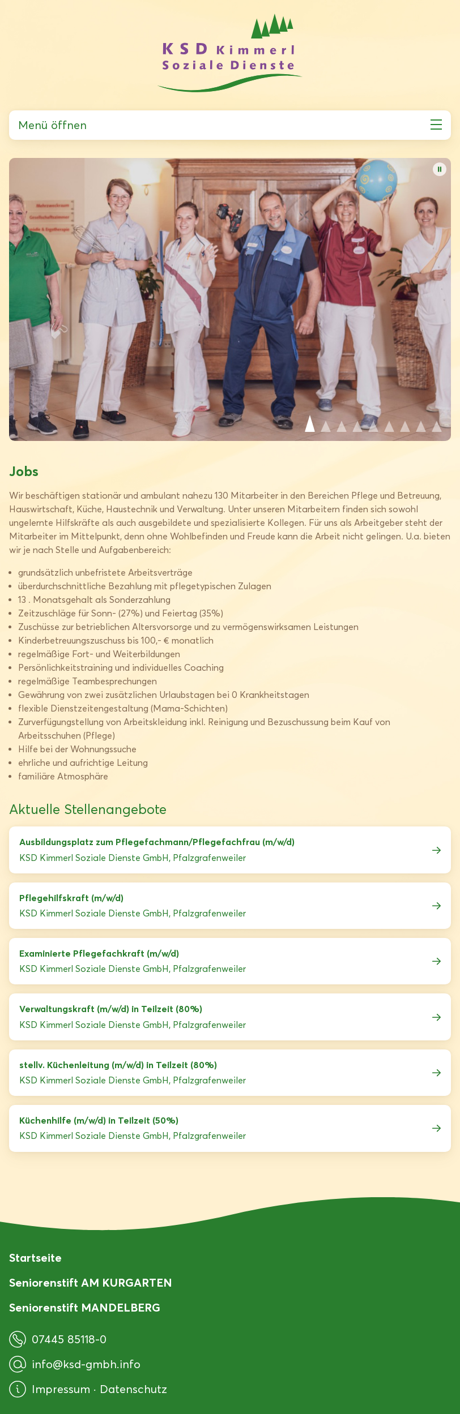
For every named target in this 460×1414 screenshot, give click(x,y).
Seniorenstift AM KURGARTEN (90, 1282)
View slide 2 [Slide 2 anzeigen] (326, 423)
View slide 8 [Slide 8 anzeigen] (421, 423)
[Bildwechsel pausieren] (439, 169)
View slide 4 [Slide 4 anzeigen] (357, 423)
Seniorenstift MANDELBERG (84, 1307)
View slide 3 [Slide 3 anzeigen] (342, 423)
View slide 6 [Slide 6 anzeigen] (389, 423)
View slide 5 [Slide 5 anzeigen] (373, 423)
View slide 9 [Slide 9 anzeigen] (437, 423)
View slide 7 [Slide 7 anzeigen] (405, 423)
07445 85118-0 (58, 1339)
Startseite (35, 1258)
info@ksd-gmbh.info (74, 1364)
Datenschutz (133, 1389)
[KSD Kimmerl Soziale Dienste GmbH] (230, 53)
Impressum (62, 1389)
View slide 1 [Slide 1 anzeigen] (310, 423)
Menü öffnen (230, 125)
